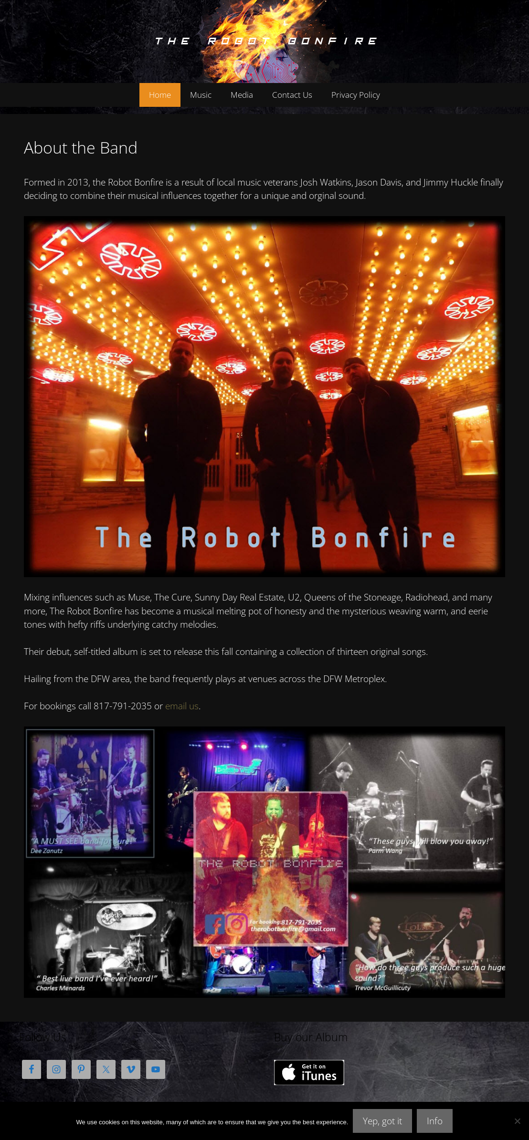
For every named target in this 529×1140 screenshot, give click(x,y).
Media (242, 94)
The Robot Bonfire (264, 41)
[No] (517, 1121)
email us (182, 706)
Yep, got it (382, 1121)
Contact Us (292, 94)
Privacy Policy (355, 94)
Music (201, 94)
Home (160, 94)
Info (435, 1121)
